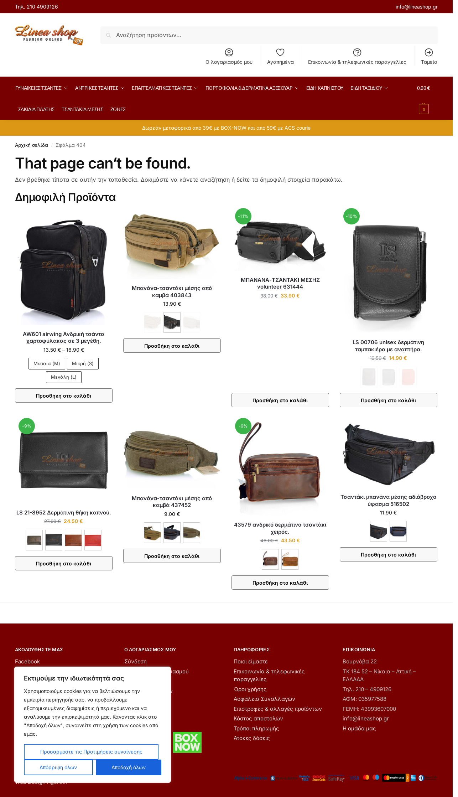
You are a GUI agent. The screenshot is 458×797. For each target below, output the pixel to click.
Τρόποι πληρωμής (256, 728)
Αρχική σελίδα (31, 145)
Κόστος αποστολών (258, 718)
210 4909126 (42, 7)
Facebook (27, 661)
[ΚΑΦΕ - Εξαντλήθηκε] (152, 322)
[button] (427, 98)
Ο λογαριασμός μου (229, 56)
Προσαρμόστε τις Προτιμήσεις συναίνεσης (91, 752)
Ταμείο (429, 56)
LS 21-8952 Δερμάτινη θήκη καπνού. (63, 512)
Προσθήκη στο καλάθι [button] (280, 400)
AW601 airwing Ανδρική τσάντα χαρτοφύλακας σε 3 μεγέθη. (63, 338)
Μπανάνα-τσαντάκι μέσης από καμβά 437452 (172, 502)
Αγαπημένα (280, 56)
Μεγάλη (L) (64, 377)
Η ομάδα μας (359, 728)
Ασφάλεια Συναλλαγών (264, 698)
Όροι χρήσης (250, 689)
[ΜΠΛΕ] (398, 531)
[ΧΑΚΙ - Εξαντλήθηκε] (192, 322)
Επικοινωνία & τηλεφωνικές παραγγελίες (357, 56)
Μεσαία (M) (46, 363)
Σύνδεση (135, 661)
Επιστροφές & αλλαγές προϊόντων (278, 708)
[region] (92, 725)
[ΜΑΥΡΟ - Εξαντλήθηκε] (388, 377)
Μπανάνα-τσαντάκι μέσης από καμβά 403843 (172, 292)
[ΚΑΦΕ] (34, 540)
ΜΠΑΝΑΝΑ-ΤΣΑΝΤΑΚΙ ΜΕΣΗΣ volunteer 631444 (280, 283)
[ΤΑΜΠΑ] (290, 559)
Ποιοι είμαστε (251, 661)
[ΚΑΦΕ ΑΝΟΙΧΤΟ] (73, 540)
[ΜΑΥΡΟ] (172, 322)
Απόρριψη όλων (58, 767)
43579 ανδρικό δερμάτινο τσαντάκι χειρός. (280, 528)
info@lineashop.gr (417, 7)
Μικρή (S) (83, 363)
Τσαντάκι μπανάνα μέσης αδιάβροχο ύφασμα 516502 (388, 500)
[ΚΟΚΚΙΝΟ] (93, 540)
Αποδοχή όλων (128, 767)
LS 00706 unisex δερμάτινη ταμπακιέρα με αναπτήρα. (388, 346)
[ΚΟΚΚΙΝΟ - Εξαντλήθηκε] (408, 377)
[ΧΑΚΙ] (192, 532)
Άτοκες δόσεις (252, 738)
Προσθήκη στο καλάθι (63, 396)
